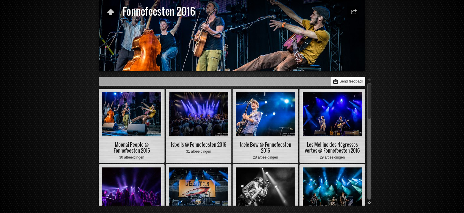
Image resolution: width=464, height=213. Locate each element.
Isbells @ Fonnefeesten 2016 (198, 144)
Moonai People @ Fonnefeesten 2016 (132, 147)
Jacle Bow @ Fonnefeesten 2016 (265, 147)
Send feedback (351, 81)
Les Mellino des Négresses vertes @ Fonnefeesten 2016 (332, 147)
